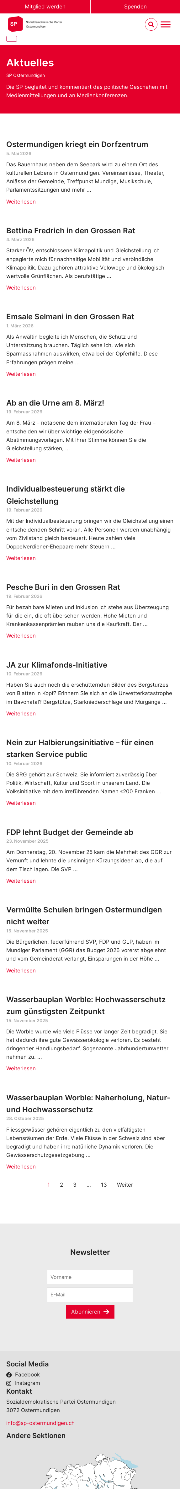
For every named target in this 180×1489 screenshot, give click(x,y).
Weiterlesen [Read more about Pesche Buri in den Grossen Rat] (21, 636)
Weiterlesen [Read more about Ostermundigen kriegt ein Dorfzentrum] (21, 202)
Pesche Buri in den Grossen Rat (63, 587)
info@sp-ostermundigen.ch (40, 1423)
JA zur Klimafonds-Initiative (56, 664)
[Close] (11, 39)
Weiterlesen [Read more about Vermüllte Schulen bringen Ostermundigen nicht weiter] (21, 970)
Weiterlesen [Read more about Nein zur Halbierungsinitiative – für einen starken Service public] (21, 803)
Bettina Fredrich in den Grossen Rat (70, 230)
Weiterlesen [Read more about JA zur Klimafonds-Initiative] (21, 713)
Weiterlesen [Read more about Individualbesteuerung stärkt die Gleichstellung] (21, 558)
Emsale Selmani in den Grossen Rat (70, 316)
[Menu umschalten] (166, 25)
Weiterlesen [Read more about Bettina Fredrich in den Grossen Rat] (21, 288)
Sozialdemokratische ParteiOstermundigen (44, 24)
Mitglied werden (45, 6)
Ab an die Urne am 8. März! (55, 402)
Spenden (135, 6)
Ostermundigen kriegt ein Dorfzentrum (77, 144)
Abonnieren (85, 1312)
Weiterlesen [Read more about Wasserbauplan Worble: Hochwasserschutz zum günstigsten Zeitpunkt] (21, 1068)
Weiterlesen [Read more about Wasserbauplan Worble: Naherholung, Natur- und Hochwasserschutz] (21, 1166)
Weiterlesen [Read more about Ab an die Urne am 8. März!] (21, 460)
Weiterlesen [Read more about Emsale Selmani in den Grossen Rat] (21, 374)
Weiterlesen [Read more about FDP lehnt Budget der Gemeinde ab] (21, 881)
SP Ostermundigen (25, 75)
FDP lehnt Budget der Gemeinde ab (69, 832)
